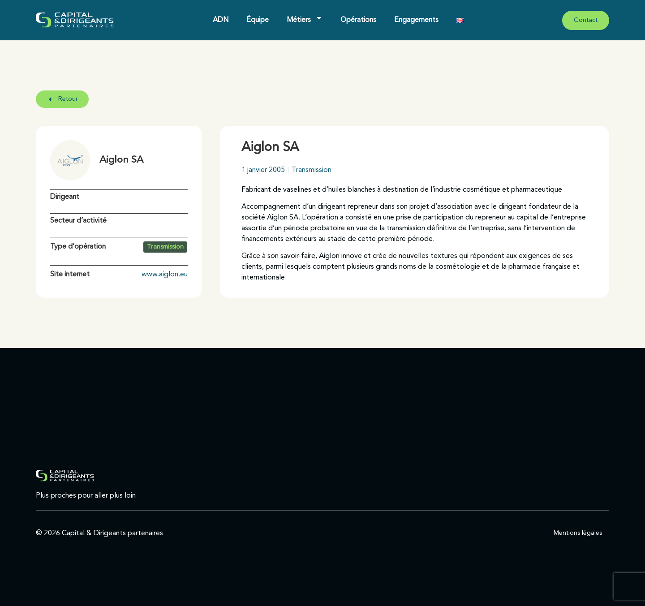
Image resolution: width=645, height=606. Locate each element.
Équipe (257, 20)
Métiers (304, 18)
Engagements (416, 20)
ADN (220, 20)
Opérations (358, 20)
